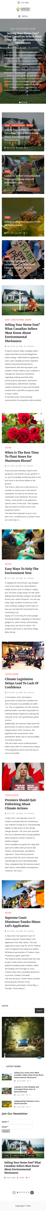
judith (24, 47)
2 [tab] (22, 102)
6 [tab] (28, 1192)
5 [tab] (26, 1192)
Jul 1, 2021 (10, 275)
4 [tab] (26, 102)
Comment (34, 47)
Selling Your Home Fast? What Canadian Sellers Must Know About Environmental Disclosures (23, 37)
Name (5, 1121)
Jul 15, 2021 (10, 190)
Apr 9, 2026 (14, 47)
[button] (23, 16)
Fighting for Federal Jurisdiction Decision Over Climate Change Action (19, 264)
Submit (6, 1131)
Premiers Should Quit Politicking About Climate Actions (20, 804)
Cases (12, 28)
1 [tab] (19, 102)
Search (5, 1005)
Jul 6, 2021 (10, 233)
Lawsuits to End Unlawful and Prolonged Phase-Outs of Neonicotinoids (22, 179)
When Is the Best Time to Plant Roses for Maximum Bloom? (22, 457)
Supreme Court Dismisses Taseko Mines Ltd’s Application (22, 922)
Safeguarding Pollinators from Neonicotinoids (26, 1102)
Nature (32, 28)
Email (5, 1127)
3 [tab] (24, 102)
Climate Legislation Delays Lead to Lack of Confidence (21, 683)
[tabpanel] (23, 62)
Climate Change (22, 28)
